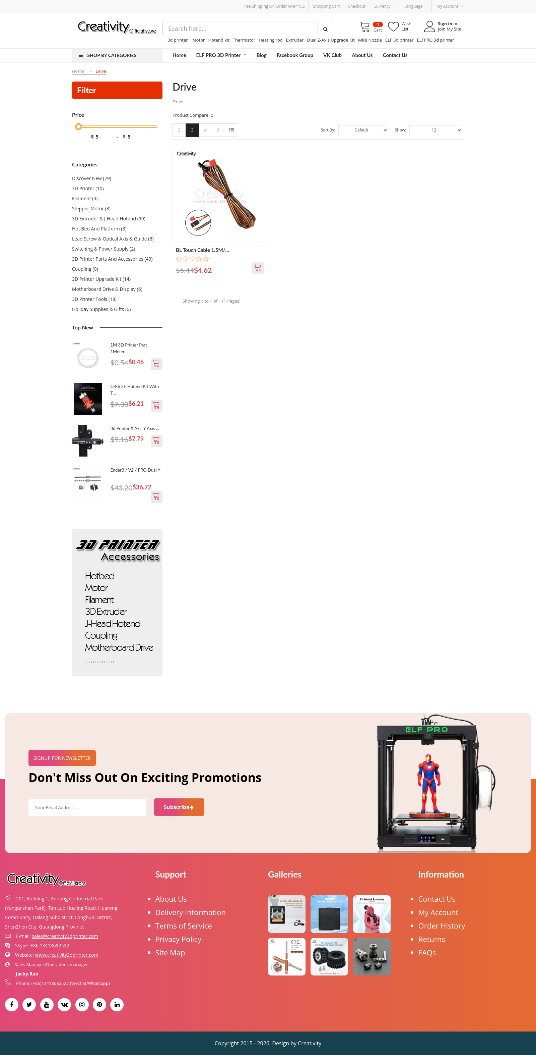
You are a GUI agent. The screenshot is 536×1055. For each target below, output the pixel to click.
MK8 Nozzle (370, 40)
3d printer (178, 40)
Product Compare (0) (193, 115)
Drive (101, 71)
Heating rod (271, 40)
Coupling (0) (85, 269)
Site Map (170, 952)
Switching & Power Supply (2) (103, 249)
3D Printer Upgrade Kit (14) (101, 279)
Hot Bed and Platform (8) (99, 228)
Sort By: (328, 130)
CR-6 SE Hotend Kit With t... (135, 390)
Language (416, 6)
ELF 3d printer (399, 40)
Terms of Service (183, 925)
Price (78, 114)
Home (78, 71)
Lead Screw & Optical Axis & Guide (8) (113, 238)
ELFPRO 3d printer (435, 40)
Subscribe (179, 807)
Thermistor (244, 40)
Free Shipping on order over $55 (274, 6)
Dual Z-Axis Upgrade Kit (331, 40)
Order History (441, 925)
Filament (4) (84, 198)
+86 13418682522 (49, 945)
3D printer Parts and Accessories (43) (112, 259)
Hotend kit (218, 40)
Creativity (309, 1043)
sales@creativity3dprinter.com (65, 936)
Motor (198, 40)
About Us (171, 899)
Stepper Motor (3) (91, 208)
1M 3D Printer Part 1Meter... (129, 348)
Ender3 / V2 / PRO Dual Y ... (135, 473)
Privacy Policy (178, 939)
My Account (438, 912)
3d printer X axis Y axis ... (135, 428)
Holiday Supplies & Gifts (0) (101, 309)
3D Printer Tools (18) (94, 299)
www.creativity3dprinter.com (66, 955)
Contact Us (437, 899)
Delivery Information (190, 912)
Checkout (356, 6)
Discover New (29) (91, 178)
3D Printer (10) (88, 188)
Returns (431, 939)
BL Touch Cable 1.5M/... (202, 250)
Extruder (295, 40)
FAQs (427, 952)
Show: (400, 130)
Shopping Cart (326, 6)
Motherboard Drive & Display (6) (107, 289)
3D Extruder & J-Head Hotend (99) (108, 218)
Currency (385, 6)
